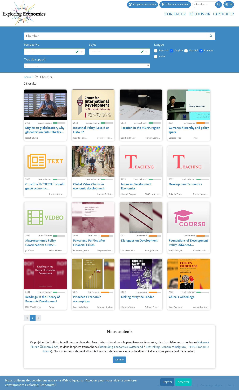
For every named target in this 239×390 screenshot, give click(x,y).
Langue (159, 44)
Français (208, 50)
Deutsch (163, 50)
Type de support (34, 59)
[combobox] (87, 65)
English (178, 50)
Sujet (92, 44)
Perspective (31, 44)
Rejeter (167, 382)
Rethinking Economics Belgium (166, 347)
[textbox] (87, 66)
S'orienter (175, 14)
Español (193, 50)
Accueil (28, 77)
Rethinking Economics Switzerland (121, 347)
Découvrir (199, 14)
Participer (223, 14)
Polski (162, 56)
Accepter (183, 382)
